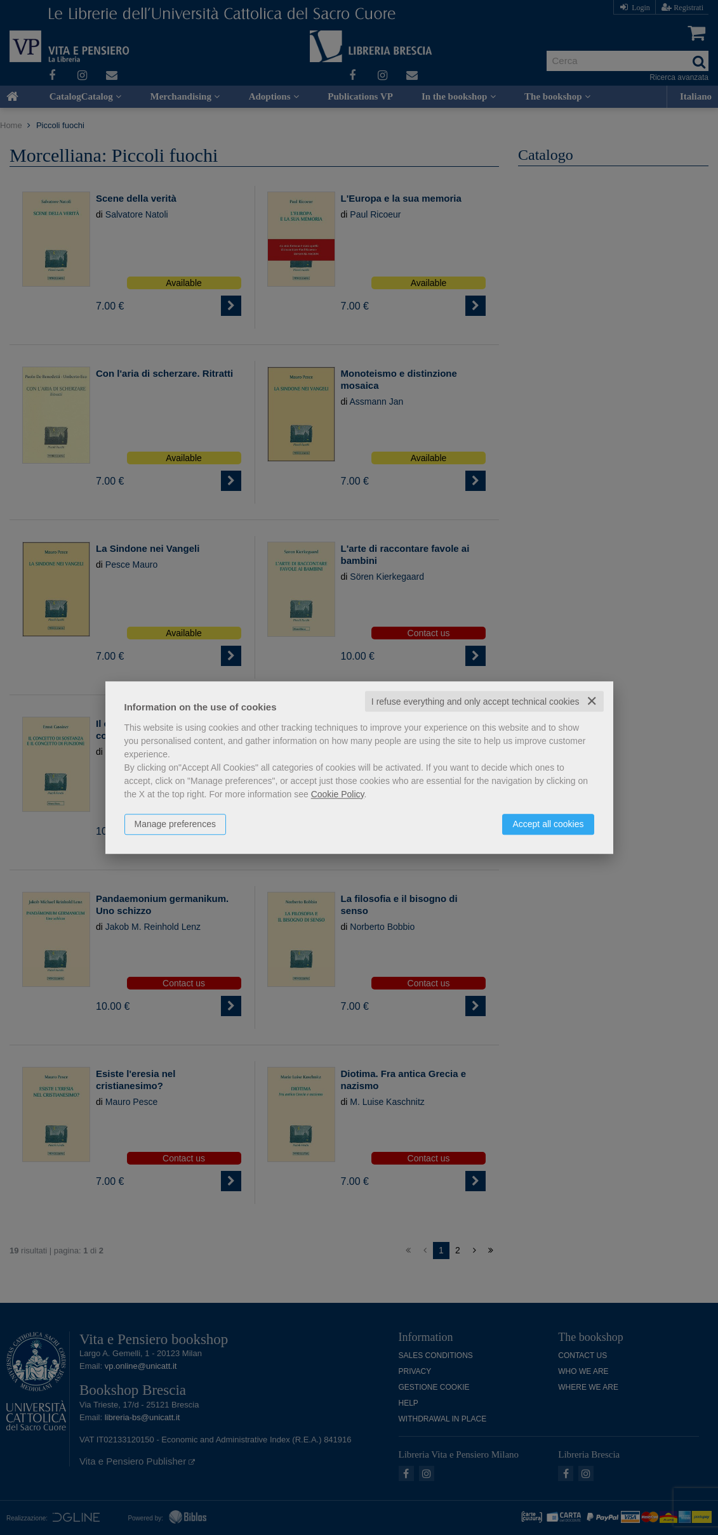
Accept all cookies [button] (547, 824)
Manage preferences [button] (175, 824)
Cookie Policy (337, 794)
